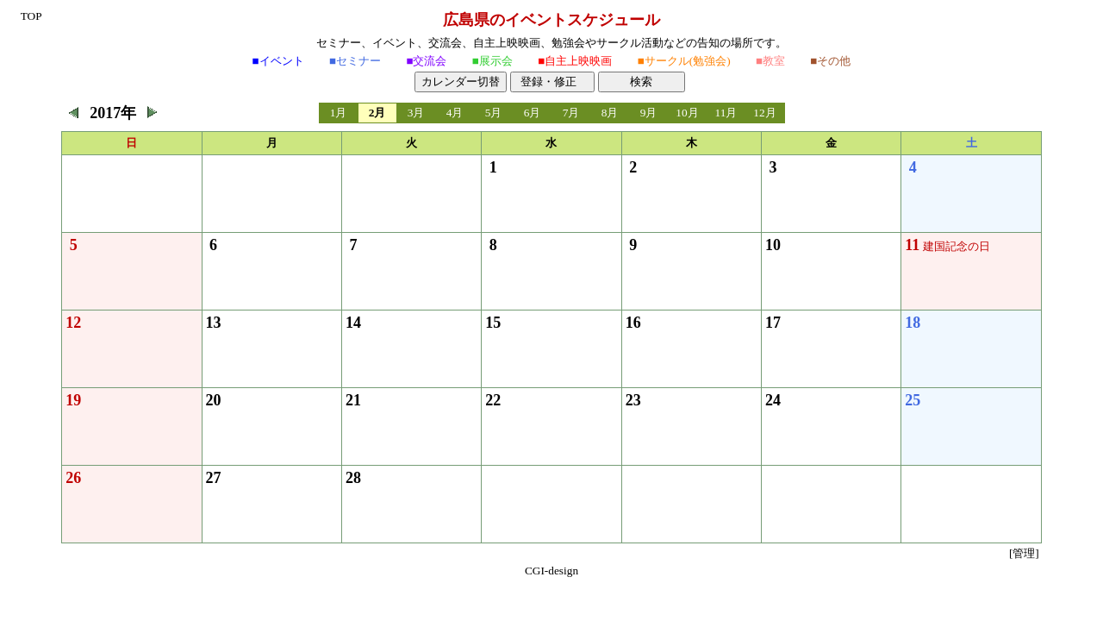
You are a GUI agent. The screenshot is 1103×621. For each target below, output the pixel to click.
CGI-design (551, 570)
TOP (31, 15)
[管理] (1024, 553)
